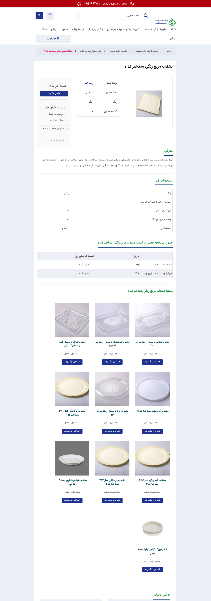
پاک (52, 494)
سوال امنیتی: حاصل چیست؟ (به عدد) (139, 489)
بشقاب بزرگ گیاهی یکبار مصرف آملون (50, 390)
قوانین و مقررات (144, 530)
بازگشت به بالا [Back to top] (51, 597)
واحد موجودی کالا (161, 219)
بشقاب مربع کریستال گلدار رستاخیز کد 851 (105, 332)
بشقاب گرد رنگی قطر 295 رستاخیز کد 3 (131, 390)
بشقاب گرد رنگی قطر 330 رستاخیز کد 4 (158, 390)
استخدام (101, 529)
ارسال (79, 494)
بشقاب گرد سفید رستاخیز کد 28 (77, 331)
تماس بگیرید (54, 94)
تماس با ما (81, 530)
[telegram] (113, 581)
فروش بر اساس (163, 211)
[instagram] (121, 581)
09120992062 (105, 4)
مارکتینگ (102, 596)
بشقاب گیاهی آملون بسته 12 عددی (77, 390)
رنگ (115, 101)
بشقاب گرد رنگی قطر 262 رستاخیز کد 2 (104, 390)
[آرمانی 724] (165, 13)
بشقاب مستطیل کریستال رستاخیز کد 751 (132, 332)
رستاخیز (88, 82)
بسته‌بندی (112, 92)
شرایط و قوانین (167, 596)
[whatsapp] (139, 581)
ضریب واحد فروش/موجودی (156, 202)
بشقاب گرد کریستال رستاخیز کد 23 (50, 331)
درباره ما (119, 530)
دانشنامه (39, 529)
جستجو (145, 15)
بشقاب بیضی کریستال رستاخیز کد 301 (159, 332)
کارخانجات (60, 529)
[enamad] (42, 581)
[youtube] (156, 581)
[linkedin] (147, 581)
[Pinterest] (130, 581)
